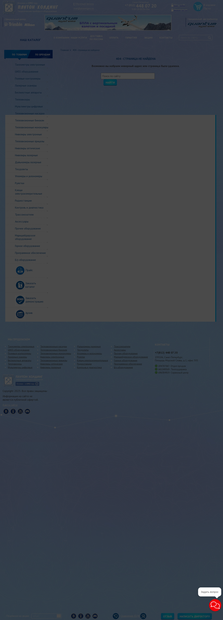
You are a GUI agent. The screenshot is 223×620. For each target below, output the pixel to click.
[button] (206, 611)
